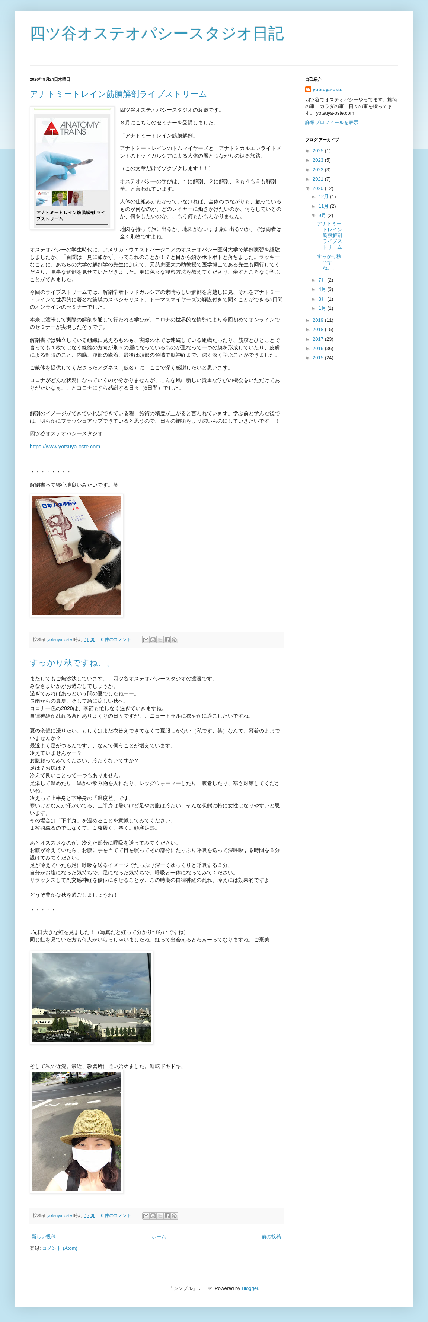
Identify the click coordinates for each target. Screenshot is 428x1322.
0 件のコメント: (117, 639)
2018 (319, 329)
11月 (324, 206)
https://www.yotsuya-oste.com (65, 446)
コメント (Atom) (59, 1248)
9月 (323, 215)
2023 (319, 160)
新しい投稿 (44, 1236)
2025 (319, 150)
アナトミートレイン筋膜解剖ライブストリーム (118, 94)
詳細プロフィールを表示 (331, 122)
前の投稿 (271, 1236)
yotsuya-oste (327, 89)
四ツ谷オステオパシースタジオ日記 (157, 33)
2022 (319, 169)
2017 (319, 339)
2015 (319, 357)
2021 (319, 179)
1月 (323, 308)
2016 (319, 348)
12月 (324, 196)
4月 (323, 289)
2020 (319, 188)
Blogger (250, 1288)
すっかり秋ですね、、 (72, 662)
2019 (319, 320)
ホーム (158, 1236)
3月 (323, 299)
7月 (323, 280)
